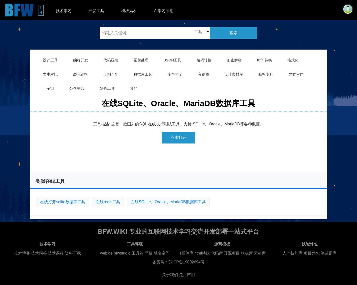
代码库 (217, 253)
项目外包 (312, 253)
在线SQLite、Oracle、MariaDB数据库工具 (168, 202)
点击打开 (178, 137)
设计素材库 (233, 74)
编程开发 (80, 60)
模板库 (247, 253)
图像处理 (141, 60)
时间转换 (264, 60)
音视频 (203, 74)
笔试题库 (328, 253)
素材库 (260, 253)
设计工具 (50, 60)
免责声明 (187, 275)
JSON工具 (172, 60)
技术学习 (64, 11)
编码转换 (204, 60)
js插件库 (185, 253)
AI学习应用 (164, 11)
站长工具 (107, 88)
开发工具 (96, 11)
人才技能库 (292, 253)
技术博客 (22, 253)
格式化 (292, 60)
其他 (133, 88)
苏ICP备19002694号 (186, 262)
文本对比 (50, 74)
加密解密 (234, 60)
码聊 (148, 253)
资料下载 (73, 253)
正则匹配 (110, 74)
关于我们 (170, 275)
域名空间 (162, 253)
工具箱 (138, 253)
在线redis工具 (108, 202)
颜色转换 (80, 74)
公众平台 (76, 88)
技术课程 (56, 253)
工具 (41, 9)
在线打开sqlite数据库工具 (62, 202)
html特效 (202, 253)
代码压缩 (110, 60)
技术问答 (39, 253)
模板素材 (129, 11)
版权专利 (265, 74)
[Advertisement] (178, 159)
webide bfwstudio (116, 253)
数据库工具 (143, 74)
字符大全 (175, 74)
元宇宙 (48, 88)
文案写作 (296, 74)
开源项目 (232, 253)
